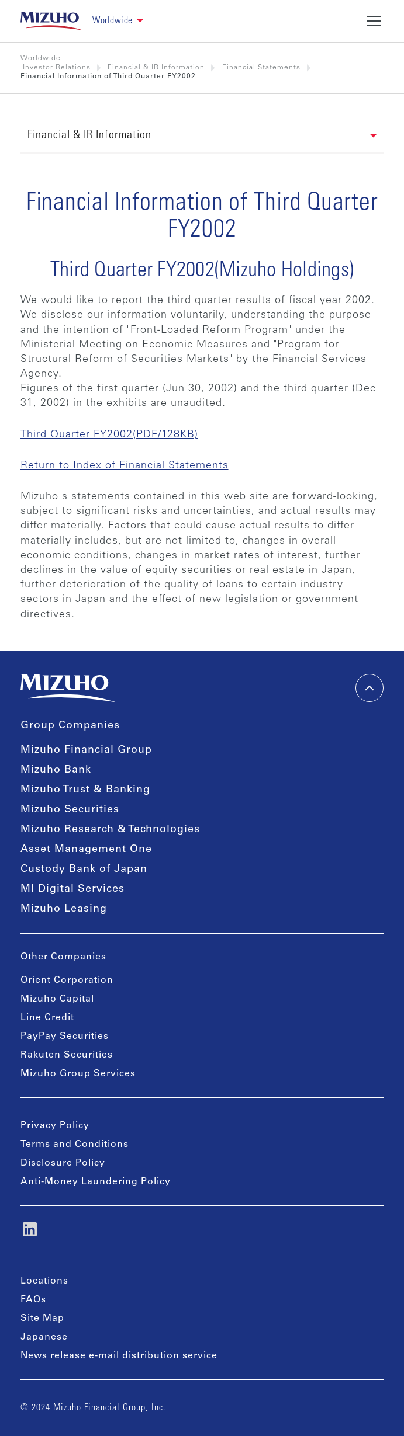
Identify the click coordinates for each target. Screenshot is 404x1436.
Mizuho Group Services (78, 1074)
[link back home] (52, 21)
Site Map (42, 1318)
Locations (44, 1281)
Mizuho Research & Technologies (110, 830)
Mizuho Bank (55, 770)
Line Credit (47, 1018)
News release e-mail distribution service (118, 1356)
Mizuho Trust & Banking (85, 790)
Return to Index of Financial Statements (124, 466)
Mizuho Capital (57, 999)
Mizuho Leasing (63, 909)
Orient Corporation (66, 980)
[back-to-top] (369, 688)
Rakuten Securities (66, 1055)
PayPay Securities (64, 1036)
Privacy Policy (54, 1126)
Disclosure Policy (62, 1163)
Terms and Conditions (74, 1144)
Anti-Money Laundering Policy (95, 1182)
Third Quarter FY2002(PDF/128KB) (109, 435)
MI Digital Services (72, 889)
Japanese (44, 1337)
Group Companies (70, 726)
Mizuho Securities (69, 810)
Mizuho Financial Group (86, 750)
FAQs (33, 1300)
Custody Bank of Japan (83, 869)
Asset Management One (86, 849)
